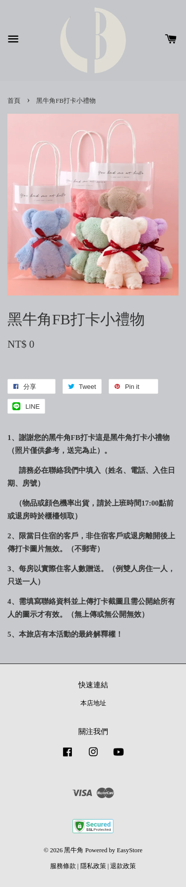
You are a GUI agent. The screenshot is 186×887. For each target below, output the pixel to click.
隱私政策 (93, 866)
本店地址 (93, 703)
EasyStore (129, 850)
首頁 (13, 100)
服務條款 (63, 866)
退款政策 (123, 866)
